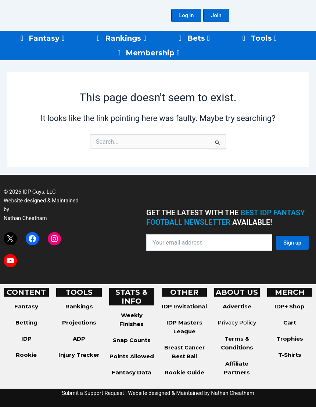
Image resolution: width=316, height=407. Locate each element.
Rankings (125, 38)
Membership (152, 52)
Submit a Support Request (93, 393)
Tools (264, 38)
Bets (198, 38)
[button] (186, 15)
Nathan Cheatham (25, 218)
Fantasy (46, 38)
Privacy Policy (237, 322)
